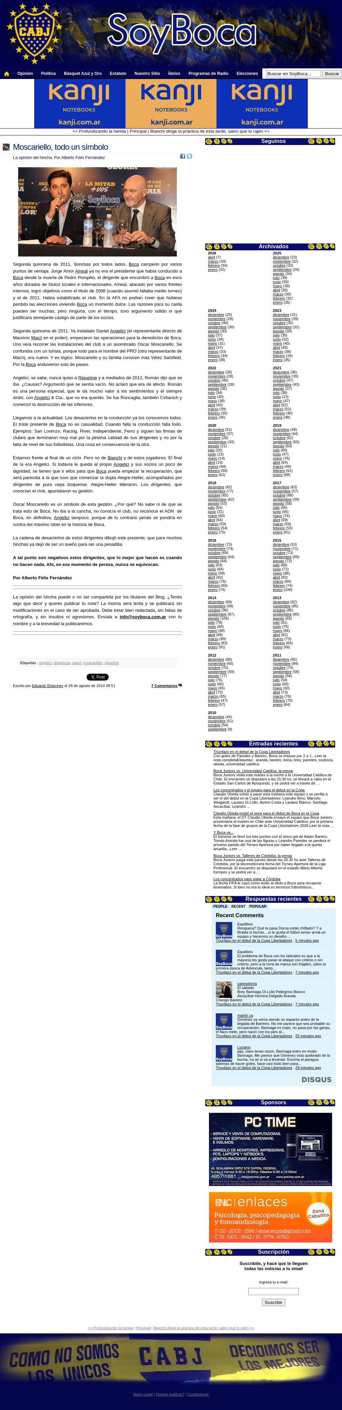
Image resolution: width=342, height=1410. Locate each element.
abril (211, 257)
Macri (36, 337)
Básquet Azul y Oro (83, 73)
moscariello (93, 663)
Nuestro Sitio (147, 73)
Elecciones (247, 73)
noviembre (281, 261)
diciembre (281, 257)
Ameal (81, 271)
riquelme (111, 663)
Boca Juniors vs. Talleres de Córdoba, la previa (252, 856)
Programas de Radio (208, 73)
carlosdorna (247, 983)
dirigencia (62, 663)
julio (276, 278)
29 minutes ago (308, 1068)
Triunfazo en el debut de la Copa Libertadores (251, 752)
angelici (45, 663)
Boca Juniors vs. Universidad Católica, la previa (253, 771)
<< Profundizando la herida (99, 131)
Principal (138, 131)
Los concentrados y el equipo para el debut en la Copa (259, 790)
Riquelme (87, 377)
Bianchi (115, 457)
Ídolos (174, 73)
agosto (278, 274)
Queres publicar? (170, 1394)
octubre (279, 265)
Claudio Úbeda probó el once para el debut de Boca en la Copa (266, 813)
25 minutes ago (308, 1036)
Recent (239, 906)
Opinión (25, 73)
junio (277, 282)
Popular (258, 906)
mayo (277, 286)
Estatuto (118, 73)
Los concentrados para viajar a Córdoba (246, 879)
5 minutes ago (307, 940)
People (220, 906)
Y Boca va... (223, 832)
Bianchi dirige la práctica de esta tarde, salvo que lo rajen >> (209, 131)
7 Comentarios (164, 686)
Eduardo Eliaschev (48, 686)
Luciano (244, 1047)
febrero (214, 265)
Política (48, 73)
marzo (213, 261)
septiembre (282, 269)
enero (213, 269)
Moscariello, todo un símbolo (60, 146)
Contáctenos (198, 1394)
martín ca (245, 1015)
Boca (134, 264)
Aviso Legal (143, 1394)
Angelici (118, 330)
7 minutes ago (307, 972)
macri (76, 663)
